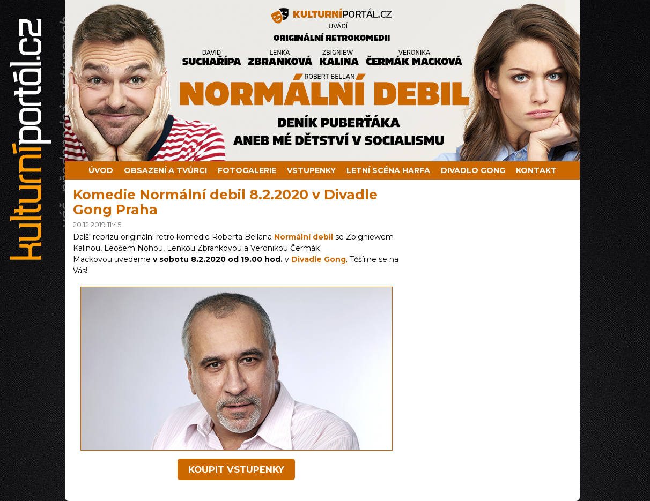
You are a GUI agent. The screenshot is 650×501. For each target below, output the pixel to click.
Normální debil (303, 237)
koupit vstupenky (236, 469)
